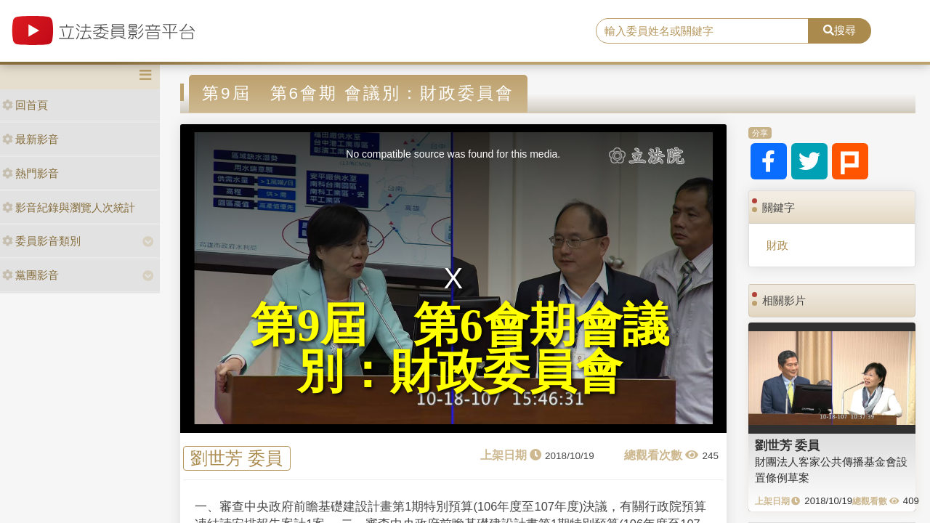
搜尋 (839, 30)
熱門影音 (30, 173)
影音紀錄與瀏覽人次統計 (68, 207)
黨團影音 (30, 275)
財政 (777, 245)
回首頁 (25, 105)
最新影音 (30, 139)
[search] (702, 31)
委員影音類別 (41, 241)
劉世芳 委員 (236, 459)
